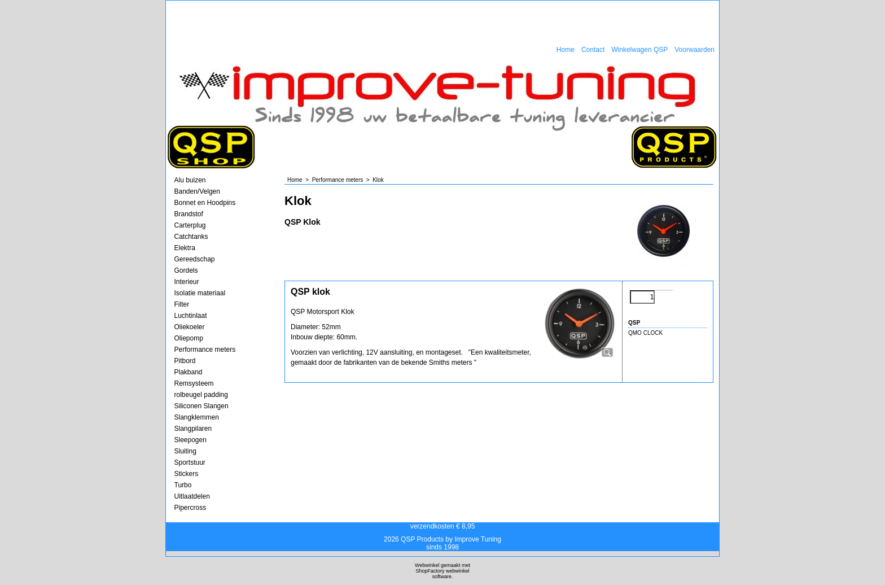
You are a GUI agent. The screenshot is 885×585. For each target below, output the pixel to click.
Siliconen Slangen (201, 406)
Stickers (186, 474)
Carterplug (190, 225)
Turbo (183, 485)
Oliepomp (188, 338)
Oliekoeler (189, 327)
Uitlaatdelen (192, 496)
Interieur (186, 282)
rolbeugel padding (201, 395)
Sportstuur (189, 462)
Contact (592, 50)
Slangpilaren (193, 429)
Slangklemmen (196, 417)
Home (566, 50)
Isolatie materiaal (200, 293)
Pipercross (190, 508)
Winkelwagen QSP (639, 50)
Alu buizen (190, 180)
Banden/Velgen (197, 191)
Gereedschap (194, 259)
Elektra (184, 248)
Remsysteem (194, 383)
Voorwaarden (694, 50)
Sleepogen (190, 440)
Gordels (186, 270)
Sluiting (185, 451)
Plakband (188, 372)
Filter (182, 304)
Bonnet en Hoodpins (205, 203)
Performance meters (205, 349)
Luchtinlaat (190, 316)
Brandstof (188, 214)
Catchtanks (191, 237)
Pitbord (185, 361)
